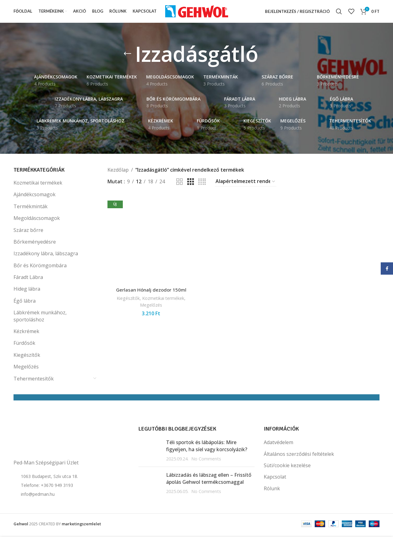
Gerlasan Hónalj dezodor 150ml (150, 291)
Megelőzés (26, 370)
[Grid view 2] (179, 185)
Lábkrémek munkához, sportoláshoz (40, 319)
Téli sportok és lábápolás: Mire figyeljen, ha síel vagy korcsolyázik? (206, 449)
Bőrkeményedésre (35, 245)
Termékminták (31, 209)
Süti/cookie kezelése (287, 468)
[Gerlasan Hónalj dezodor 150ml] (150, 242)
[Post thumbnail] (149, 453)
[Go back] (127, 57)
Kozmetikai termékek (38, 186)
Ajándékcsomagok (35, 197)
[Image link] (44, 443)
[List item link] (71, 488)
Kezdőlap (118, 172)
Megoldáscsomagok (37, 221)
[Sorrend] (245, 185)
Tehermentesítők (34, 381)
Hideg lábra (27, 292)
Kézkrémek (26, 334)
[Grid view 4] (202, 185)
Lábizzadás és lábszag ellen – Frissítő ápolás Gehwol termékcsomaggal (208, 481)
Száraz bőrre (28, 233)
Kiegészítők (27, 358)
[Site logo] (196, 12)
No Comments (206, 462)
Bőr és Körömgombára (40, 268)
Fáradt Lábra (28, 280)
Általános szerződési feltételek (299, 457)
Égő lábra (25, 303)
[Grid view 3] (190, 185)
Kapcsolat (275, 480)
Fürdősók (24, 346)
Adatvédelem (278, 445)
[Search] (339, 13)
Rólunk (272, 491)
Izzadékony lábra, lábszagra (46, 256)
